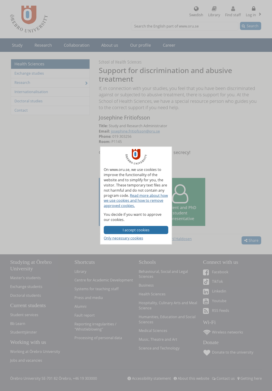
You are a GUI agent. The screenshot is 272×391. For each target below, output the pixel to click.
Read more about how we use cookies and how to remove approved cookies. (136, 200)
